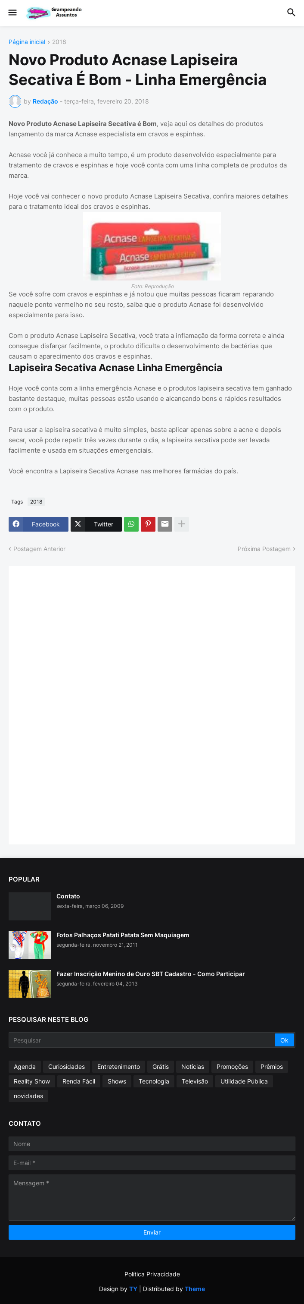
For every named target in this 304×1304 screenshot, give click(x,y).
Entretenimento (118, 1066)
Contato (68, 896)
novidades (28, 1095)
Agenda (25, 1066)
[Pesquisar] (142, 1039)
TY (133, 1288)
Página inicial (27, 42)
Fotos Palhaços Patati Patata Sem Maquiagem (122, 935)
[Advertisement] (81, 704)
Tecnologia (154, 1081)
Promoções (232, 1066)
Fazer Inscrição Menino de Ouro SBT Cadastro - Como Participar (150, 973)
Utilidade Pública (244, 1081)
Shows (117, 1081)
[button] (12, 13)
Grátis (160, 1066)
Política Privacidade (152, 1274)
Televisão (195, 1081)
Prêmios (272, 1066)
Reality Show (32, 1081)
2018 (59, 42)
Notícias (192, 1066)
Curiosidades (66, 1066)
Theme (195, 1288)
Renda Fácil (78, 1081)
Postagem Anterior (39, 548)
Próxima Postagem (264, 548)
